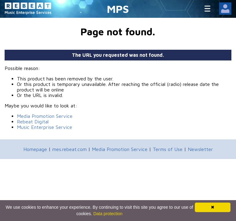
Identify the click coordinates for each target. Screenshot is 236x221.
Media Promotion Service (45, 116)
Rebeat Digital (33, 121)
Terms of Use (168, 149)
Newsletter (200, 149)
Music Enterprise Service (44, 127)
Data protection (108, 213)
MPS (118, 8)
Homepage (35, 149)
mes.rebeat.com (69, 149)
